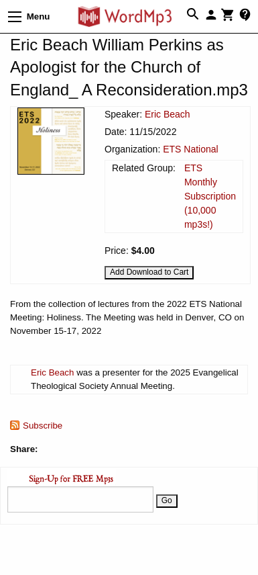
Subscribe (42, 426)
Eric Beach (167, 114)
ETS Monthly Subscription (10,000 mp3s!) (210, 196)
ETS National (190, 149)
